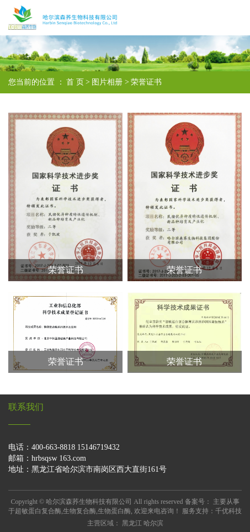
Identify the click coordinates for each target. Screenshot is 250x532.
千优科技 (228, 511)
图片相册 (107, 82)
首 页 (75, 82)
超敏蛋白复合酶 (38, 511)
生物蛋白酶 (114, 511)
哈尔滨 (153, 523)
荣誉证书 (146, 82)
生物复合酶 (79, 511)
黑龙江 (132, 523)
